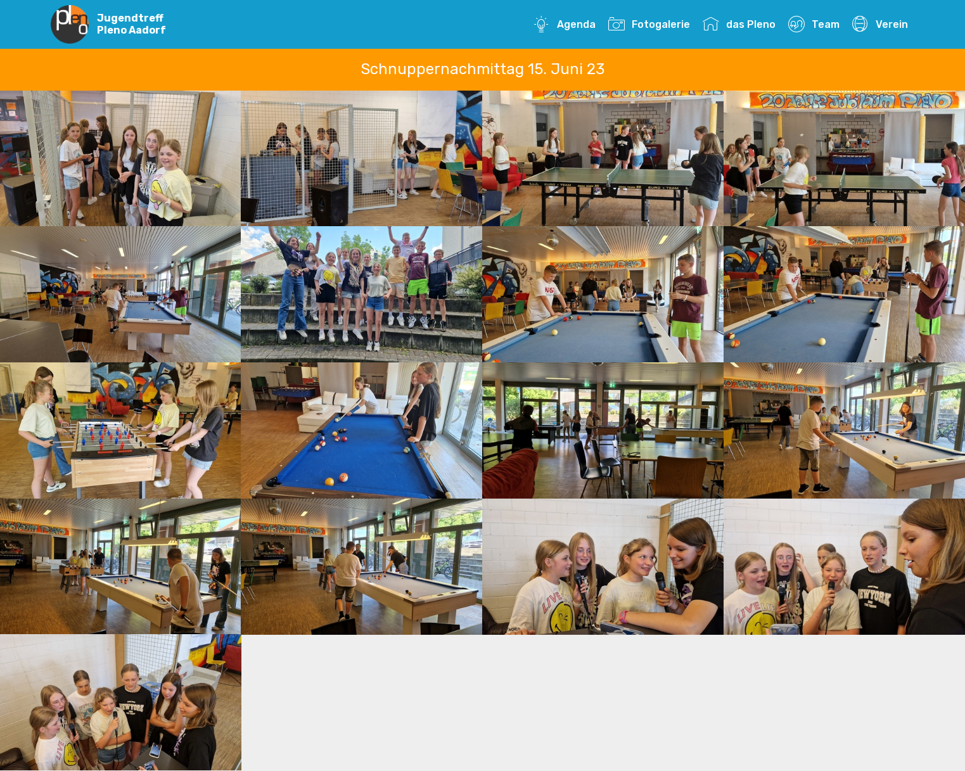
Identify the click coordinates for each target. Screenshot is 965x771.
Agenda (564, 24)
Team (813, 24)
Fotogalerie (648, 24)
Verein (879, 24)
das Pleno (739, 24)
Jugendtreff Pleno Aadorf (131, 24)
